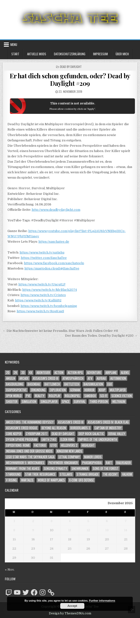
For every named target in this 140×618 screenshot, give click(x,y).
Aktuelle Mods (36, 53)
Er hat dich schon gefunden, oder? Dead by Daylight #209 (70, 79)
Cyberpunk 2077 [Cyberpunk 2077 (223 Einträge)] (36, 433)
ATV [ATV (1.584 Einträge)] (90, 378)
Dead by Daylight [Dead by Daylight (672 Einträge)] (63, 433)
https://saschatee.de (53, 241)
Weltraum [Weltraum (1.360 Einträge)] (118, 401)
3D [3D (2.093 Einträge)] (23, 372)
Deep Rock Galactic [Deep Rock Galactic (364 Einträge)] (91, 433)
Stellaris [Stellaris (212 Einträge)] (66, 474)
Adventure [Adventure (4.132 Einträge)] (94, 372)
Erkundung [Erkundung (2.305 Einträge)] (38, 390)
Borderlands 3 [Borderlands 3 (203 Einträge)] (80, 428)
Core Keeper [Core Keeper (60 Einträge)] (14, 433)
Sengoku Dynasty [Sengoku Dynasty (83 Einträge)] (55, 468)
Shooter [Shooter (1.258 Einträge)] (11, 401)
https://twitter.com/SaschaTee (44, 258)
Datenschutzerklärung (69, 53)
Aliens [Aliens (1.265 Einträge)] (125, 372)
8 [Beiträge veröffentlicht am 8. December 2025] (14, 530)
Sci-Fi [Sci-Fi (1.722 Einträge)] (103, 395)
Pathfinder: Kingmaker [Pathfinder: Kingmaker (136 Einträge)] (63, 462)
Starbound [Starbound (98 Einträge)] (13, 474)
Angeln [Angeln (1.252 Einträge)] (10, 378)
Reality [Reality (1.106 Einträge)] (39, 395)
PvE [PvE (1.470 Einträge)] (28, 395)
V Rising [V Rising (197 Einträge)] (11, 480)
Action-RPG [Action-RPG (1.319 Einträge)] (75, 372)
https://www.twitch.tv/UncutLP (42, 284)
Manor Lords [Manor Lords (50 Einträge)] (93, 457)
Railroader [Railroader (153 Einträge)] (123, 462)
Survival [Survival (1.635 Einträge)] (79, 401)
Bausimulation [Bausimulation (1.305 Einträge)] (93, 384)
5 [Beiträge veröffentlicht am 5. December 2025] (88, 521)
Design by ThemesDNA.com (70, 613)
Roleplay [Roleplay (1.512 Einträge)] (54, 395)
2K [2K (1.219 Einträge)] (15, 372)
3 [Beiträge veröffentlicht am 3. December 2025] (51, 521)
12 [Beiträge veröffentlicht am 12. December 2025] (88, 530)
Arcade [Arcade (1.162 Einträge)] (24, 378)
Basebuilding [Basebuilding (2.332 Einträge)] (14, 384)
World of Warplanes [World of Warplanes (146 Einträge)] (51, 480)
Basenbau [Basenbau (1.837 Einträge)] (34, 384)
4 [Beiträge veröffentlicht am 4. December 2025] (70, 521)
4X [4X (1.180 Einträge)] (30, 372)
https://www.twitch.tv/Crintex (43, 295)
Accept (72, 606)
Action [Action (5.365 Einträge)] (58, 372)
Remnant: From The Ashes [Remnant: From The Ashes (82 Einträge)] (22, 468)
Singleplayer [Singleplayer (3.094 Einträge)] (49, 401)
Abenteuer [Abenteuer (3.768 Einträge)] (43, 372)
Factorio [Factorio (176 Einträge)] (40, 445)
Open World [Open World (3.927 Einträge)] (14, 395)
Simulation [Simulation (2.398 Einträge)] (29, 401)
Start (15, 53)
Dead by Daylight (71, 67)
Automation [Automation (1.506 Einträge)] (118, 378)
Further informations (102, 600)
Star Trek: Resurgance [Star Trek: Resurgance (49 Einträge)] (40, 474)
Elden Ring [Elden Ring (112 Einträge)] (67, 439)
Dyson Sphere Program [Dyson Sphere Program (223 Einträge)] (21, 439)
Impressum (100, 53)
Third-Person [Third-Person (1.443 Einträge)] (99, 401)
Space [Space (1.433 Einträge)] (65, 401)
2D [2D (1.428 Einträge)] (7, 372)
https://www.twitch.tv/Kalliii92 (38, 300)
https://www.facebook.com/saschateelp (54, 263)
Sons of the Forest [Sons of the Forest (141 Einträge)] (105, 468)
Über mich (122, 53)
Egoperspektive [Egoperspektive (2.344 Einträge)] (16, 390)
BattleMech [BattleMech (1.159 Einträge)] (52, 384)
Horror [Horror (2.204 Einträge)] (89, 390)
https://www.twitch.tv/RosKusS (40, 311)
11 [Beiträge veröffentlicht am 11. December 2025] (69, 530)
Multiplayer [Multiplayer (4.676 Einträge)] (118, 390)
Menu (13, 44)
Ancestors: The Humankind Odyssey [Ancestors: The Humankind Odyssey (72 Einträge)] (30, 422)
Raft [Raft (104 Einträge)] (109, 462)
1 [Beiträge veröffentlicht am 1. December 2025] (14, 521)
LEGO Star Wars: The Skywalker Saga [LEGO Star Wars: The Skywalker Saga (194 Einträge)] (30, 457)
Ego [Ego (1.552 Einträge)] (109, 384)
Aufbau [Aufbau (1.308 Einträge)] (101, 378)
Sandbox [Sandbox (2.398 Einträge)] (90, 395)
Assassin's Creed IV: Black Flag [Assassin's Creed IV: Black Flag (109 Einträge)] (108, 422)
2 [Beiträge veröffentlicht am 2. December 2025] (33, 521)
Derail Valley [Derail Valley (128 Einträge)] (116, 433)
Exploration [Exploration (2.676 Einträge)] (58, 390)
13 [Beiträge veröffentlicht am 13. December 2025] (107, 530)
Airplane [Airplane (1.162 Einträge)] (111, 372)
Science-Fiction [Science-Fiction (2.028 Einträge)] (121, 395)
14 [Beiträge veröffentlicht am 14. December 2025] (125, 530)
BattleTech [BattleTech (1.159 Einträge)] (71, 384)
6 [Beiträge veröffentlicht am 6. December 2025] (107, 521)
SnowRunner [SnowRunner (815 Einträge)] (80, 468)
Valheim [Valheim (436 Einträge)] (127, 474)
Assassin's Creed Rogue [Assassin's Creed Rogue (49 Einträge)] (21, 428)
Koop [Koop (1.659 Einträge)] (102, 390)
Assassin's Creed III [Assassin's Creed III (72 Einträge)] (70, 422)
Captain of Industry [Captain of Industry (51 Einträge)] (108, 428)
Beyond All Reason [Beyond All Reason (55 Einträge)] (54, 428)
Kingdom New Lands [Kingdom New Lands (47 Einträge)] (69, 451)
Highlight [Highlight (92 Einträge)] (88, 445)
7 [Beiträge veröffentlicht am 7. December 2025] (126, 521)
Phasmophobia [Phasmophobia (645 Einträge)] (92, 462)
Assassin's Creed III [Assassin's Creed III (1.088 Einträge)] (45, 378)
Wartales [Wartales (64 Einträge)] (27, 480)
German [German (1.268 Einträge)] (75, 390)
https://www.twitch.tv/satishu (42, 252)
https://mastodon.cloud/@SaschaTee (51, 268)
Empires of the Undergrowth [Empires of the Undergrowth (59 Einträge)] (97, 439)
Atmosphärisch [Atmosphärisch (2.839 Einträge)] (73, 378)
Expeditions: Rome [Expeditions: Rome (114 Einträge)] (18, 445)
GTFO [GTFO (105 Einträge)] (53, 445)
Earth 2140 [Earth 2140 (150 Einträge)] (49, 439)
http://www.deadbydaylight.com (56, 209)
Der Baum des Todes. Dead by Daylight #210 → (101, 335)
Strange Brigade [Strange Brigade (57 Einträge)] (88, 474)
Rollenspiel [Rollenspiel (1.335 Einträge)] (72, 395)
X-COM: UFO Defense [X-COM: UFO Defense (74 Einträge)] (81, 480)
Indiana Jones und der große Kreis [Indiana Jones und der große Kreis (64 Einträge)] (29, 451)
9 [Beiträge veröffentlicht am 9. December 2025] (33, 530)
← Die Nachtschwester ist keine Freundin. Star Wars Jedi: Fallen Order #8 (60, 331)
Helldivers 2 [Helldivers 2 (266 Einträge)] (69, 445)
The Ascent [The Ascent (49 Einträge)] (110, 474)
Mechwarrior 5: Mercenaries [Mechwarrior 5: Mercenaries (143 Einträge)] (25, 462)
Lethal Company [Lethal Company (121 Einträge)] (69, 457)
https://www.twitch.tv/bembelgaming (49, 306)
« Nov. (10, 569)
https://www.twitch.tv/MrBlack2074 (49, 289)
